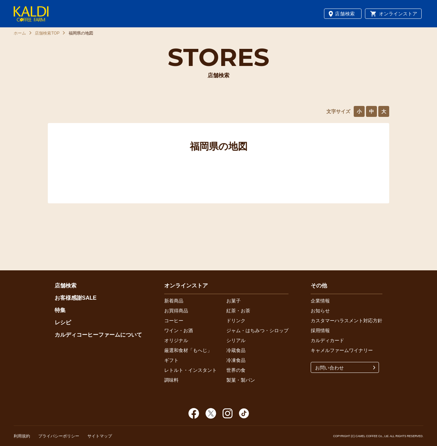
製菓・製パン (240, 380)
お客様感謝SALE (76, 298)
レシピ (63, 322)
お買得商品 (176, 310)
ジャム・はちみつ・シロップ (257, 330)
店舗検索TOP (47, 33)
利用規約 (22, 436)
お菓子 (233, 300)
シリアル (235, 340)
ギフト (171, 360)
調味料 (171, 380)
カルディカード (327, 340)
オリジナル (176, 340)
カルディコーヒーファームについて (98, 335)
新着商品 (173, 300)
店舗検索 (345, 13)
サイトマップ (99, 436)
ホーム (20, 33)
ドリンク (235, 320)
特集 (60, 310)
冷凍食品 (235, 360)
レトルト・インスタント (190, 370)
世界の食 (235, 370)
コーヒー (173, 320)
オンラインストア (398, 13)
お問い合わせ (329, 367)
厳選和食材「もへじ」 (188, 350)
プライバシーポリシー (58, 436)
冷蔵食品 (235, 350)
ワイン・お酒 (178, 330)
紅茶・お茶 (238, 310)
